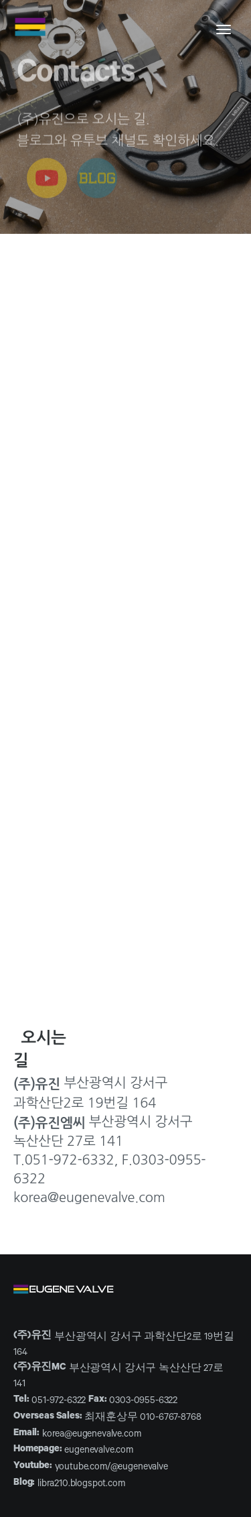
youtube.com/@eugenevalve (111, 1468)
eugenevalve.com (98, 1451)
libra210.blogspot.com (81, 1484)
